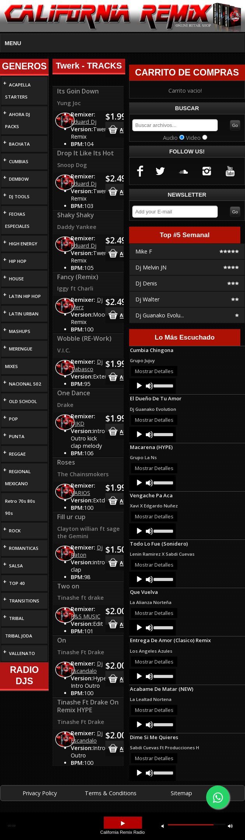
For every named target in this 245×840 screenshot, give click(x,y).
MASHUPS (19, 331)
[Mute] (149, 386)
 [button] (162, 826)
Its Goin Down (78, 91)
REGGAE (17, 454)
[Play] (139, 386)
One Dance (73, 393)
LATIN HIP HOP (25, 296)
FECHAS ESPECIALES (17, 220)
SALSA (16, 566)
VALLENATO (22, 653)
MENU (13, 43)
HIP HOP (17, 261)
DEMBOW (19, 179)
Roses (66, 462)
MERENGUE (20, 349)
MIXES (11, 366)
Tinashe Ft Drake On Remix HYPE (88, 706)
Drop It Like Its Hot (85, 153)
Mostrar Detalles (154, 371)
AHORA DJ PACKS (17, 120)
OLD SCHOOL (23, 401)
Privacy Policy (40, 793)
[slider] (163, 385)
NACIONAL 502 (25, 384)
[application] (152, 386)
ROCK (15, 531)
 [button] (230, 826)
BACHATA (19, 144)
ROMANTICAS (23, 548)
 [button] (123, 823)
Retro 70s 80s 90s (20, 507)
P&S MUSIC (85, 616)
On (61, 640)
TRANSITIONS (24, 601)
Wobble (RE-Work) (84, 338)
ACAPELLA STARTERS (18, 91)
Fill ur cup (71, 516)
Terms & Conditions (110, 793)
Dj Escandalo (87, 667)
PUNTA (16, 436)
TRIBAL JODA (18, 636)
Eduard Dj (83, 121)
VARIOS (80, 493)
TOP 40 (17, 583)
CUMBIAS (18, 161)
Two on (68, 586)
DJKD (77, 423)
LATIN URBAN (23, 314)
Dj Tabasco (87, 365)
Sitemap (181, 793)
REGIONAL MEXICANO (18, 477)
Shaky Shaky (75, 215)
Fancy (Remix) (77, 277)
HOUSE (16, 279)
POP (13, 419)
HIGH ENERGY (23, 244)
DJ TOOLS (19, 196)
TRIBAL (16, 618)
